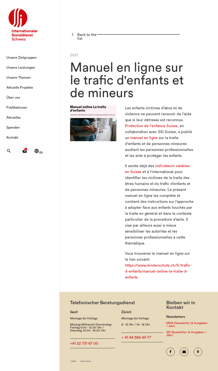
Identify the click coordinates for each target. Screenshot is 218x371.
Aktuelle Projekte (19, 87)
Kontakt (12, 137)
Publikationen (16, 107)
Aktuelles (13, 117)
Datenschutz (85, 361)
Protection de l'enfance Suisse (151, 126)
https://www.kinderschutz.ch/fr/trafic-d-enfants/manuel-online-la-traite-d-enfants (158, 271)
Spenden (13, 127)
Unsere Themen (18, 77)
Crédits (73, 361)
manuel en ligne (144, 138)
